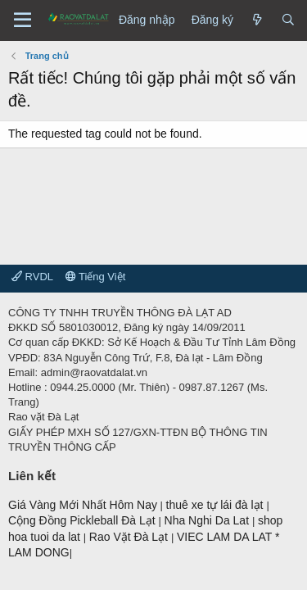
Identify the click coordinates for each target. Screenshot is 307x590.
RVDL (32, 276)
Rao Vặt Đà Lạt (130, 536)
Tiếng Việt (95, 276)
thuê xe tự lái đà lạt (216, 504)
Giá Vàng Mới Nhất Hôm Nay (82, 504)
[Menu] (22, 20)
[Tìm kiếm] (288, 20)
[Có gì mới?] (257, 20)
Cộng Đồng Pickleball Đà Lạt (83, 520)
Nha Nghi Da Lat (208, 520)
